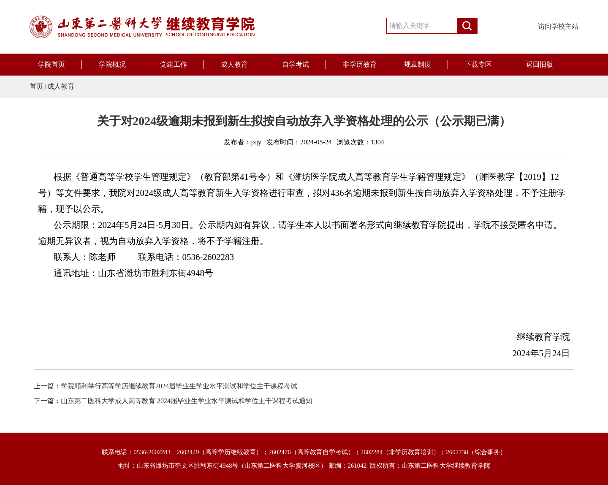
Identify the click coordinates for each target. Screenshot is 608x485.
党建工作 (173, 64)
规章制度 (417, 64)
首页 (36, 86)
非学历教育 (360, 64)
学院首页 (51, 64)
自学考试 (295, 64)
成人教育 (234, 64)
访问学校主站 (558, 26)
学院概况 (112, 64)
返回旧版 (539, 64)
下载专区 (478, 64)
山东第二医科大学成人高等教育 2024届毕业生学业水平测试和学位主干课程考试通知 (186, 400)
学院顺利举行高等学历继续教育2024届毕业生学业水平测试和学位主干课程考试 (179, 386)
